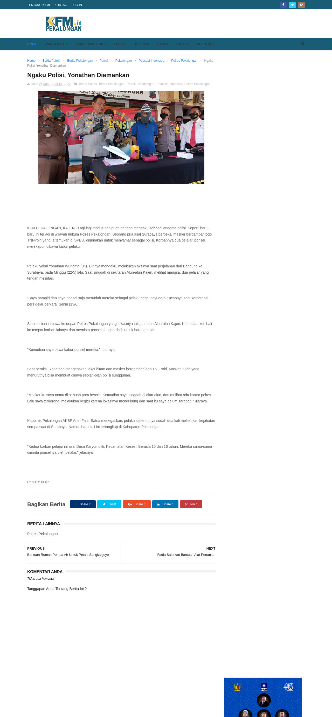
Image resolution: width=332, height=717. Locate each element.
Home (32, 44)
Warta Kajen (56, 44)
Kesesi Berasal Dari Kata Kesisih (275, 408)
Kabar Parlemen (91, 44)
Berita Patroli (88, 84)
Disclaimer (225, 696)
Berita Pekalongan (112, 84)
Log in (77, 4)
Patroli (120, 44)
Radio (162, 44)
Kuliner (142, 44)
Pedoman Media (135, 696)
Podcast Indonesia (169, 84)
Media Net (205, 44)
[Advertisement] (210, 23)
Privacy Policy (228, 689)
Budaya (182, 44)
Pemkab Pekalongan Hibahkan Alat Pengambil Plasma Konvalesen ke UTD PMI (274, 280)
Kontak (61, 4)
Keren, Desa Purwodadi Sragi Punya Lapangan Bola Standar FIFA (273, 390)
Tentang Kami (38, 4)
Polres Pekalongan (197, 84)
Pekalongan (146, 84)
